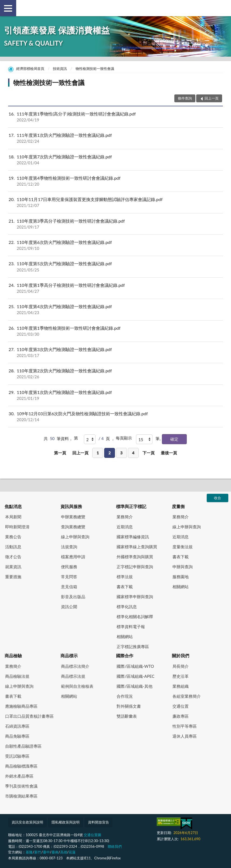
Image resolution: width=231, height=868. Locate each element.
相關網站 (125, 636)
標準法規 (125, 576)
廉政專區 (180, 716)
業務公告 (13, 536)
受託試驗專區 (17, 756)
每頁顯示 (124, 437)
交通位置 (180, 706)
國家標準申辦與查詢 (135, 596)
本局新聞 (13, 516)
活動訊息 (13, 546)
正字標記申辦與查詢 (135, 566)
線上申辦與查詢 (75, 536)
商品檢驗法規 (17, 676)
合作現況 (125, 696)
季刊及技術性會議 (21, 786)
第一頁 (60, 452)
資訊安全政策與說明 (27, 822)
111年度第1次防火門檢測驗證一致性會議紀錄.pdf (115, 138)
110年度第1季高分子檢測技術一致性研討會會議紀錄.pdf (115, 288)
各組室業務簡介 (186, 696)
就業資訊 (13, 566)
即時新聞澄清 (17, 526)
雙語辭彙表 (127, 716)
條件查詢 (185, 98)
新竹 (37, 852)
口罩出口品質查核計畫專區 (29, 716)
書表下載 (125, 586)
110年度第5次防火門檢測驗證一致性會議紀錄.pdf (115, 266)
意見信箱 (69, 586)
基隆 (29, 852)
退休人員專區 (184, 736)
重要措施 (13, 576)
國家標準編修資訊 (133, 536)
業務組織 (180, 686)
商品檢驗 (13, 655)
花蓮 (72, 852)
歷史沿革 (180, 676)
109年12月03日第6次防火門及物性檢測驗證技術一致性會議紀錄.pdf (115, 416)
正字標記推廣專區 (133, 646)
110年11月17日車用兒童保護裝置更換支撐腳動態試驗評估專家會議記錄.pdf (115, 202)
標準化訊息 (127, 606)
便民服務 (69, 566)
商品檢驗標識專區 (21, 766)
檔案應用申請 (73, 556)
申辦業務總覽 (73, 516)
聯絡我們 (115, 846)
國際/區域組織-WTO (135, 666)
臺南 (55, 852)
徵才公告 (13, 556)
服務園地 (180, 576)
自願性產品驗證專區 (23, 746)
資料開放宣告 (98, 822)
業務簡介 (125, 516)
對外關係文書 (129, 706)
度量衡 (178, 506)
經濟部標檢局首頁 (30, 68)
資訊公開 (69, 606)
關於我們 (180, 655)
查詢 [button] (223, 8)
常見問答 (69, 576)
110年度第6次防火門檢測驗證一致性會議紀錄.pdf (115, 245)
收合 (217, 498)
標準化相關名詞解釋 (135, 616)
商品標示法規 (73, 676)
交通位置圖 (92, 835)
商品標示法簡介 (75, 666)
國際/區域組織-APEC (135, 676)
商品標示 (69, 655)
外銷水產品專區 (19, 776)
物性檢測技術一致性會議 (95, 68)
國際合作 (124, 655)
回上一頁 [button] (212, 98)
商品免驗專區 (17, 736)
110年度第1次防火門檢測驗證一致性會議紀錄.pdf (115, 395)
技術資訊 (60, 68)
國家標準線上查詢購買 (137, 546)
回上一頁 (80, 452)
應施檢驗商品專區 (21, 706)
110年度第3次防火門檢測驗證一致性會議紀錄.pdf (115, 352)
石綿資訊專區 (17, 726)
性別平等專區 (184, 726)
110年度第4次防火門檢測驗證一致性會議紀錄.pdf (115, 309)
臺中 (46, 852)
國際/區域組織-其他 (134, 686)
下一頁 (148, 452)
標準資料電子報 (131, 626)
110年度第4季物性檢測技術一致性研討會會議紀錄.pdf (115, 181)
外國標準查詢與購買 (135, 556)
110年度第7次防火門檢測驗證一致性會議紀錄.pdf (115, 160)
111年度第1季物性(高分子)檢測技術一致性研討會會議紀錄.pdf (115, 117)
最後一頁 (169, 452)
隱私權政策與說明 (66, 822)
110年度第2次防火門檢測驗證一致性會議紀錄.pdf (115, 373)
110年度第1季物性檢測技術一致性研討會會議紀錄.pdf (115, 331)
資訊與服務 (71, 506)
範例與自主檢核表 (77, 686)
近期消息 (125, 526)
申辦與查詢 (182, 566)
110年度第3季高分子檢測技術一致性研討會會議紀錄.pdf (115, 224)
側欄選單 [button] (8, 8)
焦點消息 (13, 506)
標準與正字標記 (131, 506)
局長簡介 (180, 666)
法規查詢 (69, 546)
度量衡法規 (182, 546)
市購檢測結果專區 (21, 796)
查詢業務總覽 (73, 526)
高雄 (63, 852)
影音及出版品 (73, 596)
